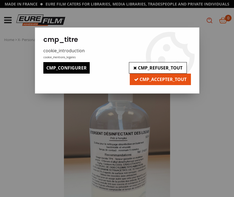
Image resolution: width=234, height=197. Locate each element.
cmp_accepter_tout (160, 79)
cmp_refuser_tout (157, 68)
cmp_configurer (66, 68)
